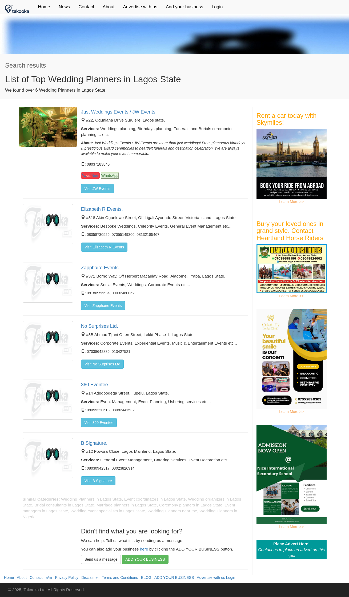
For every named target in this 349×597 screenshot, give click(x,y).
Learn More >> (291, 202)
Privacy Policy (65, 577)
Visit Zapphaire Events (103, 305)
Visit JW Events (97, 188)
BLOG (145, 577)
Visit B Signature (98, 481)
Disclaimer (89, 577)
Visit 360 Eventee (99, 422)
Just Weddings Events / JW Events (118, 112)
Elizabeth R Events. (102, 209)
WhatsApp (110, 175)
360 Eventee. (95, 384)
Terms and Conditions (119, 577)
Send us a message (101, 559)
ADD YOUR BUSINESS (145, 559)
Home (44, 6)
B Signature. (94, 443)
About (108, 6)
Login (217, 6)
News (64, 6)
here (144, 549)
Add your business (184, 6)
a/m (48, 577)
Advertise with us (140, 6)
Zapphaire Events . (101, 267)
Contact (86, 6)
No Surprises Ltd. (99, 326)
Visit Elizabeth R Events (104, 247)
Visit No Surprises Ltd (102, 364)
